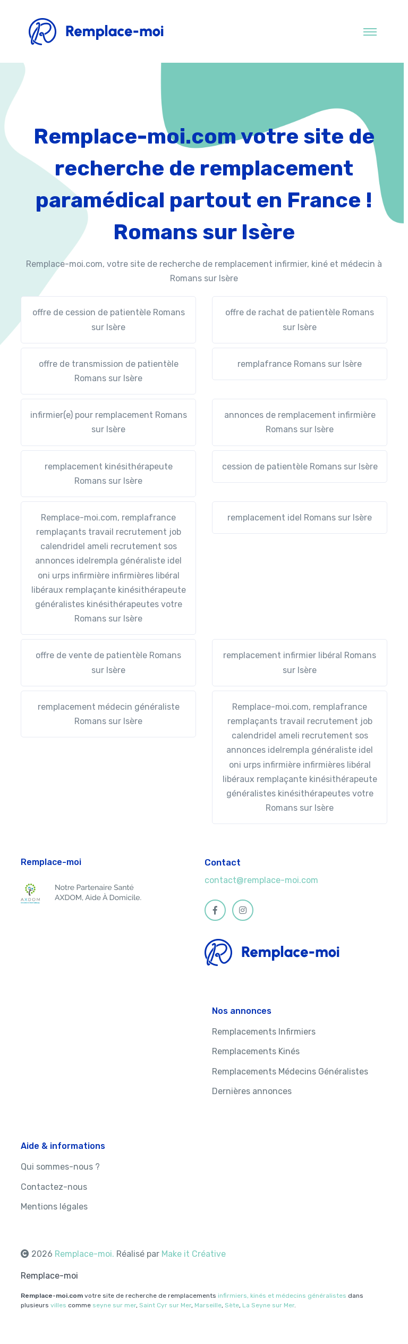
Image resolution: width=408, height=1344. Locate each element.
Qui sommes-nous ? (60, 1167)
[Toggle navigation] (370, 31)
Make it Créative (194, 1254)
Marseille (208, 1305)
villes (58, 1305)
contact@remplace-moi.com (261, 880)
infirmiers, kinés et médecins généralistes (282, 1295)
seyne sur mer (114, 1305)
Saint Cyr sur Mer (165, 1305)
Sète (232, 1305)
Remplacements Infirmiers (264, 1032)
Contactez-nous (54, 1187)
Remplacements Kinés (256, 1051)
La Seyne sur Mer (268, 1305)
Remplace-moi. (85, 1254)
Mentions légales (54, 1207)
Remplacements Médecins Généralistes (290, 1071)
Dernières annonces (252, 1091)
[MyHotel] (96, 31)
